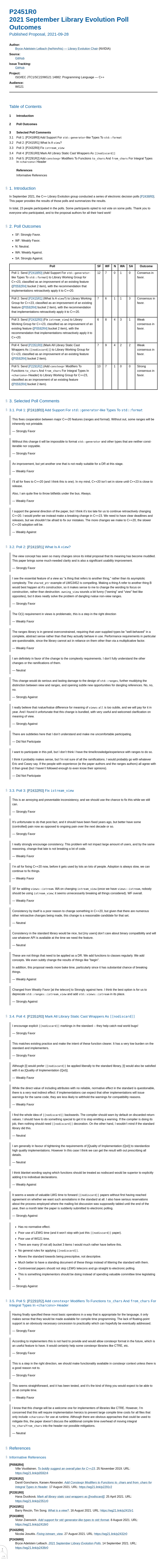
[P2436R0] (147, 196)
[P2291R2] (35, 366)
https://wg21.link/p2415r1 (116, 1510)
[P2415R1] (35, 298)
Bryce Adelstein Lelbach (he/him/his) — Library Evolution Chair (56, 48)
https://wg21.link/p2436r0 (31, 1547)
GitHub (19, 58)
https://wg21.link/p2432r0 (110, 1533)
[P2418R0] (35, 272)
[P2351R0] (35, 345)
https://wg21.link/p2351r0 (31, 1501)
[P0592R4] (19, 286)
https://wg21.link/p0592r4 (31, 1473)
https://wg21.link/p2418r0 (31, 1524)
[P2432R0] (35, 319)
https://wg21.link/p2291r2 (95, 1487)
